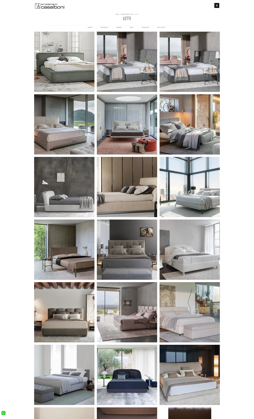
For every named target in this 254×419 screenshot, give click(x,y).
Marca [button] (90, 27)
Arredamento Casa (127, 14)
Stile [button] (131, 27)
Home (117, 14)
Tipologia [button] (145, 27)
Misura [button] (119, 27)
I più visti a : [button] (161, 27)
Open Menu (216, 5)
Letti (136, 14)
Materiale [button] (104, 27)
